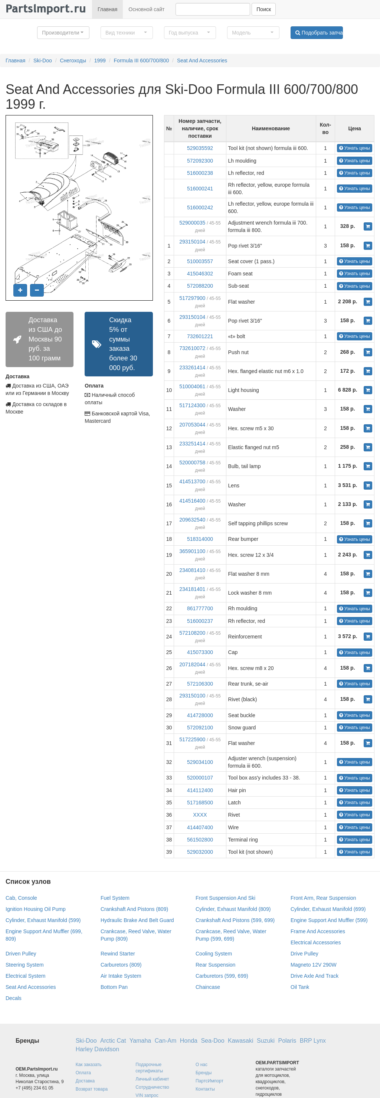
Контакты (205, 1089)
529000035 (192, 223)
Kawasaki (240, 1040)
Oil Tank (300, 987)
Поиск (263, 9)
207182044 (192, 664)
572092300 (200, 161)
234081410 (192, 570)
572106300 (200, 684)
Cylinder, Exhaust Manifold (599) (43, 920)
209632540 (192, 520)
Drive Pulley (304, 954)
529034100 (200, 762)
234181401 (192, 589)
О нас (201, 1064)
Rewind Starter (118, 954)
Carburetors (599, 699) (222, 976)
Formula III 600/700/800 (141, 60)
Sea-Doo (212, 1040)
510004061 (192, 386)
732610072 (192, 348)
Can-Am (166, 1040)
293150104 (192, 242)
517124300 (192, 405)
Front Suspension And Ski (225, 898)
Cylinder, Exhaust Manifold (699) (328, 909)
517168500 (200, 802)
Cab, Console (21, 898)
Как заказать (89, 1064)
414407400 (200, 827)
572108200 (192, 633)
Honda (188, 1040)
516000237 (200, 621)
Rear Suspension (215, 965)
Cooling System (214, 954)
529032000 (200, 852)
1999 (100, 60)
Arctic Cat (113, 1040)
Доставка (85, 1081)
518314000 (200, 539)
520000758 (192, 462)
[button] (63, 32)
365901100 (192, 551)
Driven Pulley (21, 954)
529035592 (200, 148)
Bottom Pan (114, 987)
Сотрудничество (152, 1087)
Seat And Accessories (202, 60)
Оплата (83, 1072)
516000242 (200, 207)
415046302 (200, 274)
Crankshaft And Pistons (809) (134, 909)
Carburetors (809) (121, 965)
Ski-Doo (42, 60)
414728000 (200, 715)
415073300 (200, 652)
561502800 (200, 840)
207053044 (192, 425)
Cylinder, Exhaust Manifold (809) (233, 909)
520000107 (200, 778)
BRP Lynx (313, 1040)
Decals (14, 998)
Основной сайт (146, 9)
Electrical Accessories (316, 942)
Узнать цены (354, 148)
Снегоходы (73, 60)
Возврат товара (92, 1089)
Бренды (204, 1072)
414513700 (192, 481)
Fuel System (115, 898)
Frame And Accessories (318, 931)
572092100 (200, 728)
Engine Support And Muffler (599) (329, 920)
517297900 (192, 298)
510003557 (200, 261)
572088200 (200, 286)
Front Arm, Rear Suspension (323, 898)
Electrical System (25, 976)
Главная (107, 9)
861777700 (200, 608)
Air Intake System (121, 976)
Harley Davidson (97, 1049)
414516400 (192, 501)
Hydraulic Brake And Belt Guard (137, 920)
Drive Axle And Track (314, 976)
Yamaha (140, 1040)
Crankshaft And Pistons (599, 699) (235, 920)
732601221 (200, 336)
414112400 (200, 790)
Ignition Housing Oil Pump (36, 909)
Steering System (25, 965)
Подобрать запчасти (319, 33)
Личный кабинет (152, 1079)
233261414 (192, 367)
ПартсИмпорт (209, 1081)
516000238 (200, 173)
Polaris (287, 1040)
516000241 (200, 189)
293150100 (192, 696)
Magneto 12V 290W (314, 965)
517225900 (192, 739)
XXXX (200, 815)
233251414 (192, 444)
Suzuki (266, 1040)
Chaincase (208, 987)
